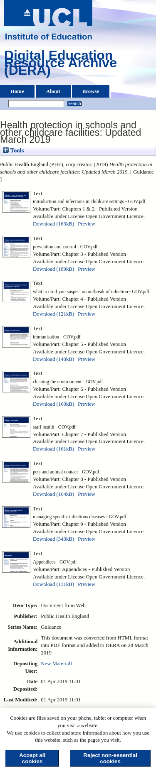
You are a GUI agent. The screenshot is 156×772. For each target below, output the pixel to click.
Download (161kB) (53, 449)
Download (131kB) (53, 584)
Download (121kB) (53, 314)
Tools (13, 150)
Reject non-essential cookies (110, 758)
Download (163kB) (53, 224)
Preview (86, 224)
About (53, 91)
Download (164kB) (53, 494)
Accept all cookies (32, 758)
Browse (90, 91)
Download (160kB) (53, 404)
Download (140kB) (53, 359)
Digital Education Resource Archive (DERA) (60, 65)
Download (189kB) (53, 269)
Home (17, 91)
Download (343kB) (53, 539)
